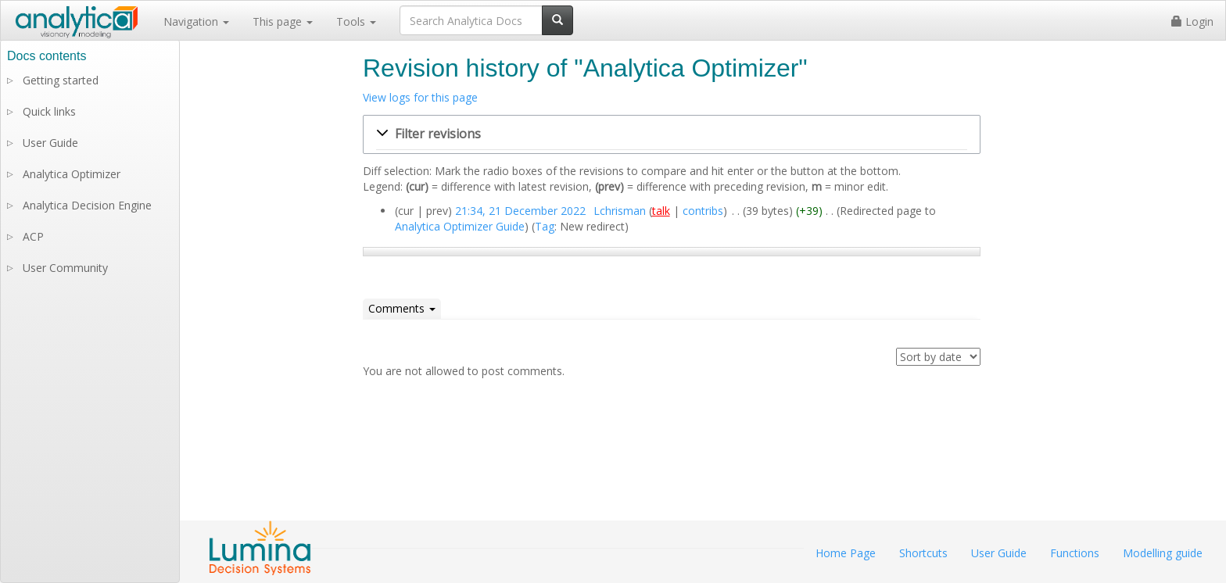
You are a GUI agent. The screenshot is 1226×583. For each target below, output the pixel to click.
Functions (1074, 552)
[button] (671, 134)
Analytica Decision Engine (87, 205)
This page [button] (283, 21)
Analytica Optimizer (71, 173)
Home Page (846, 552)
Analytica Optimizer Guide (460, 226)
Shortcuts (923, 552)
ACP (33, 236)
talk (661, 210)
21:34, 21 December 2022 (520, 210)
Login (1192, 21)
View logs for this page (420, 97)
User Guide (50, 142)
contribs (703, 210)
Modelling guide (1163, 552)
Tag (544, 226)
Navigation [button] (196, 21)
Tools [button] (356, 21)
